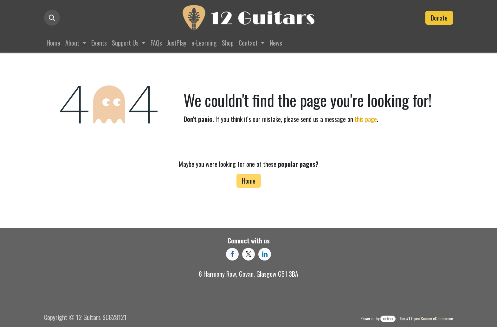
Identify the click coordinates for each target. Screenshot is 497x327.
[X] (248, 254)
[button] (52, 18)
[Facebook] (232, 254)
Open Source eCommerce (432, 318)
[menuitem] (53, 42)
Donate (439, 17)
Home (248, 181)
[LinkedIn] (264, 254)
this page (366, 119)
